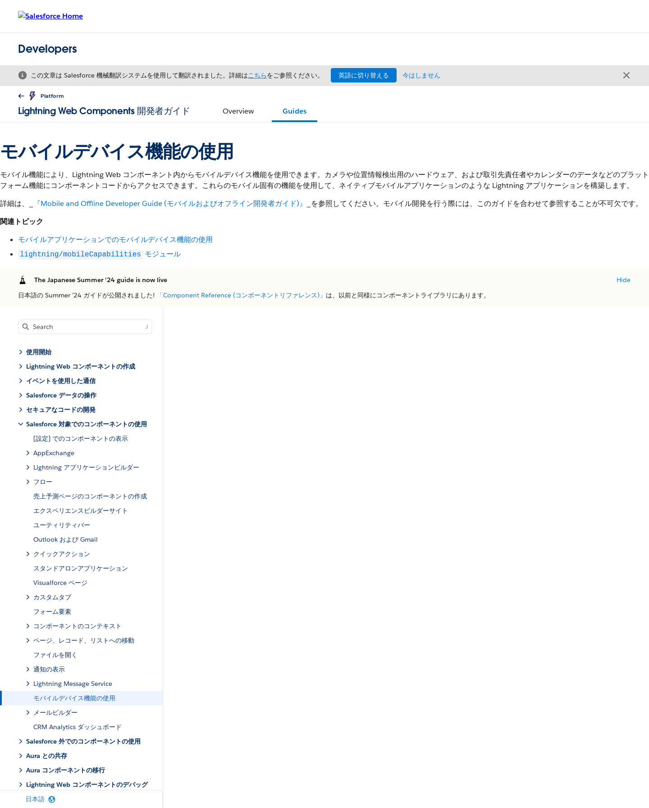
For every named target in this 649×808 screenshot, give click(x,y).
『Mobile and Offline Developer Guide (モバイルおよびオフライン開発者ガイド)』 (169, 203)
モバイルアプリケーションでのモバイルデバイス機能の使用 (115, 239)
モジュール (99, 254)
